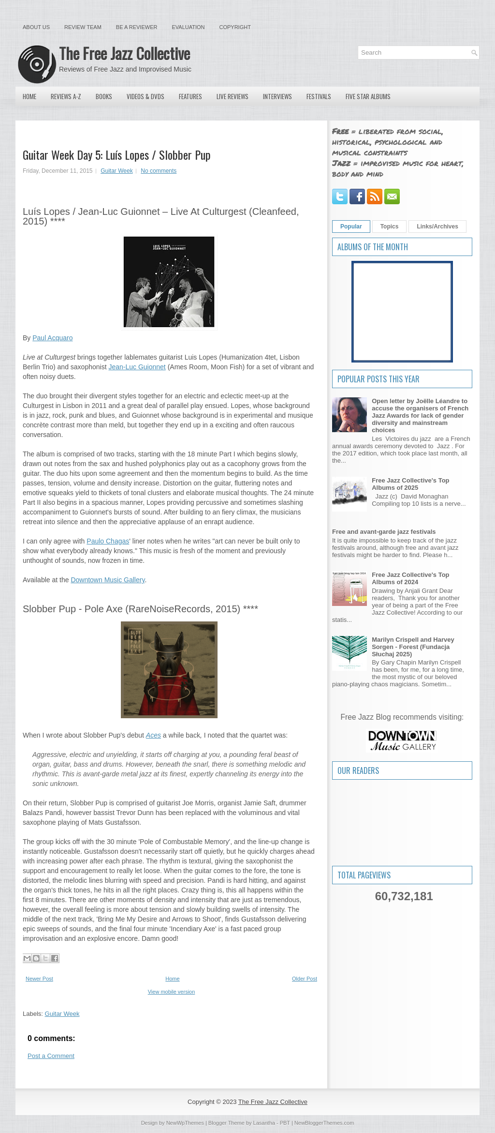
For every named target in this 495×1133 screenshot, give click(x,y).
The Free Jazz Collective (124, 53)
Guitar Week (116, 170)
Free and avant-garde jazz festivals (384, 531)
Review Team (83, 27)
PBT (285, 1123)
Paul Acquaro (52, 338)
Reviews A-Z (66, 96)
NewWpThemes (185, 1123)
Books (104, 96)
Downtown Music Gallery (108, 580)
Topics (389, 226)
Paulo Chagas (108, 541)
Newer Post (39, 979)
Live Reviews (232, 96)
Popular (351, 226)
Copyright (235, 27)
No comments (158, 170)
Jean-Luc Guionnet (136, 367)
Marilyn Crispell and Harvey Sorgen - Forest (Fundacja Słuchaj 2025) (413, 647)
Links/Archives (437, 226)
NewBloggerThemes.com (324, 1123)
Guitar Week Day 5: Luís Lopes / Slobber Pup (117, 154)
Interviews (277, 96)
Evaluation (188, 27)
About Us (36, 27)
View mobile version (171, 992)
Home (29, 96)
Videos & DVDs (145, 96)
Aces (153, 735)
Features (190, 96)
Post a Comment (51, 1055)
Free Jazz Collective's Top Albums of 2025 (410, 484)
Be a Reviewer (137, 27)
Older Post (304, 979)
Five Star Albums (368, 96)
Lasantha (264, 1123)
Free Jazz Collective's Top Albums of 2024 (410, 578)
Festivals (318, 96)
